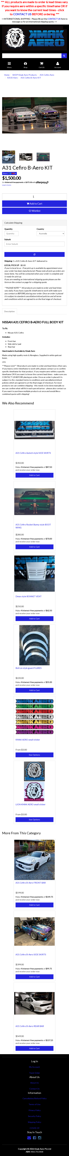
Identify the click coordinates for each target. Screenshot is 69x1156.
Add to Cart (34, 203)
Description (9, 311)
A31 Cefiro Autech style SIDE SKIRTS (33, 453)
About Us (34, 1083)
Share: (9, 173)
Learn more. (6, 185)
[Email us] (29, 1137)
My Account (34, 1067)
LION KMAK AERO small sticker (31, 804)
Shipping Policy (34, 1122)
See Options (34, 755)
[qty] (34, 196)
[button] (34, 211)
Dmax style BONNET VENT (29, 596)
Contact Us (34, 1088)
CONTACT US (22, 14)
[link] (34, 1137)
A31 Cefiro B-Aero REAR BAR (30, 1026)
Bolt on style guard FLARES (29, 668)
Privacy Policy (35, 1110)
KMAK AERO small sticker (28, 739)
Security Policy (34, 1116)
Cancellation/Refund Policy (35, 1098)
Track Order (34, 1073)
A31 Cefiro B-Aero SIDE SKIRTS (31, 954)
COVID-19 (34, 1128)
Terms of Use (34, 1104)
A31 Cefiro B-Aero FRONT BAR (31, 882)
